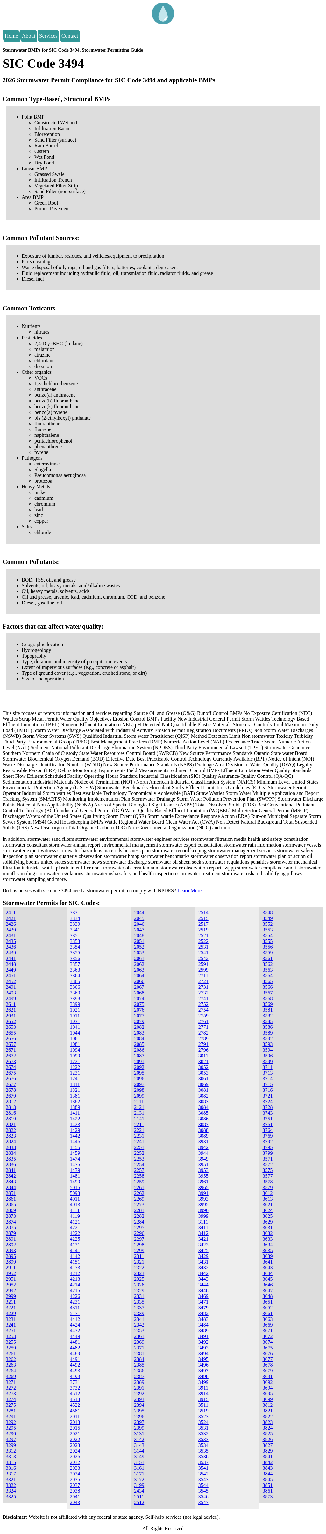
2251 (139, 1147)
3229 (11, 1313)
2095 (139, 1073)
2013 (75, 1422)
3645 (267, 1279)
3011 (203, 1055)
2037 (75, 1485)
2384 (139, 1359)
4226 (75, 1296)
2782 (203, 1032)
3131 (139, 1433)
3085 (203, 1113)
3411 (203, 1227)
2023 (75, 1445)
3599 (267, 1061)
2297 (139, 1239)
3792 (267, 1141)
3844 (267, 1473)
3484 (203, 1325)
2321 (139, 1262)
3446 (203, 1290)
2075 (139, 1004)
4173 (75, 1267)
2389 (139, 1382)
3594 (267, 1050)
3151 (139, 1462)
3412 (203, 1233)
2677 (11, 1084)
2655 (11, 1032)
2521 (203, 935)
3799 (267, 1153)
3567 (267, 992)
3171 (139, 1473)
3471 (203, 1302)
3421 (203, 1239)
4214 (75, 1284)
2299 (139, 1250)
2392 (139, 1393)
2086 (139, 1050)
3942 (203, 1147)
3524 (203, 1422)
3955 (203, 1176)
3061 (203, 1078)
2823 (11, 1136)
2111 (139, 1101)
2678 (11, 1090)
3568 (267, 998)
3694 (267, 1388)
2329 (139, 1290)
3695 (267, 1393)
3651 (267, 1302)
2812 (11, 1101)
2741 (203, 998)
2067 (139, 987)
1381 (75, 1095)
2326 (139, 1284)
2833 (11, 1147)
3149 (139, 1456)
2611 (11, 1004)
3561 (267, 958)
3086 (203, 1118)
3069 (203, 1084)
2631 (11, 1015)
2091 (139, 1061)
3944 (203, 1153)
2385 (139, 1365)
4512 (75, 1393)
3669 (267, 1325)
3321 (11, 1479)
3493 (203, 1347)
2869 (11, 1210)
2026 (75, 1456)
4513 (75, 1399)
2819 (11, 1118)
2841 (11, 1170)
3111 (203, 1221)
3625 (267, 1216)
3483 (203, 1319)
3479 (203, 1307)
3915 (203, 1399)
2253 (139, 1158)
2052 (139, 947)
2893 (11, 1250)
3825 (267, 1433)
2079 (139, 1021)
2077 (139, 1015)
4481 (75, 1342)
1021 (75, 1010)
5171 (75, 1313)
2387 (139, 1376)
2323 (139, 1273)
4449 (75, 1336)
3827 (267, 1445)
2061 (139, 958)
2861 (11, 1199)
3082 (203, 1095)
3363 (75, 970)
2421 (11, 918)
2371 (139, 1347)
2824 (11, 1141)
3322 (11, 1485)
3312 (11, 1451)
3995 (203, 1204)
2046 (139, 924)
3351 (75, 935)
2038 (75, 1491)
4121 (75, 1221)
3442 (203, 1273)
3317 (11, 1473)
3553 (267, 929)
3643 (267, 1267)
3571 (267, 1158)
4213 (75, 1279)
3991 (203, 1193)
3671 (267, 1330)
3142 (139, 1439)
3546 (203, 1496)
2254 (139, 1164)
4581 (75, 1410)
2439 (11, 952)
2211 (139, 1124)
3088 (203, 1130)
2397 (139, 1422)
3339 (75, 924)
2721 (203, 981)
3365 (75, 981)
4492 (75, 1365)
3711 (267, 1067)
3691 (267, 1376)
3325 (11, 1496)
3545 (203, 1491)
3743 (267, 1113)
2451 (11, 975)
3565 (267, 981)
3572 (267, 1164)
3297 (11, 1439)
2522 (203, 941)
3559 (267, 952)
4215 (75, 1290)
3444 (203, 1284)
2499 (11, 998)
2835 (11, 1158)
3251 (11, 1330)
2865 (11, 1204)
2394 (139, 1405)
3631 (267, 1227)
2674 (11, 1067)
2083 (139, 1032)
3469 (203, 1296)
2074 (139, 998)
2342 (139, 1325)
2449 (11, 970)
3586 (267, 1027)
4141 (75, 1250)
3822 (267, 1416)
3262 (11, 1359)
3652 (267, 1307)
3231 (11, 1319)
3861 (267, 1491)
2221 (139, 1130)
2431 (11, 935)
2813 (11, 1107)
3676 (267, 1353)
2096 (139, 1078)
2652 (11, 1021)
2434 (139, 1491)
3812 (267, 1405)
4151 (75, 1262)
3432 (203, 1267)
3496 (203, 1365)
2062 (139, 964)
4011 (75, 1199)
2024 (75, 1451)
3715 (267, 1084)
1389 (75, 1107)
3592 (267, 1038)
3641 (267, 1262)
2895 (11, 1256)
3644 (267, 1273)
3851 (267, 1485)
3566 (267, 987)
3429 (203, 1256)
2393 (139, 1399)
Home (11, 36)
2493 (11, 992)
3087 (203, 1124)
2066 (139, 981)
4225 (75, 1239)
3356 (75, 958)
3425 (203, 1250)
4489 (75, 1353)
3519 (203, 1410)
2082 (139, 1027)
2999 (11, 1296)
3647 (267, 1290)
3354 (75, 947)
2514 (203, 912)
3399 (75, 1004)
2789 (203, 1038)
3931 (203, 1141)
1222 (75, 1067)
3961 (203, 1181)
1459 (75, 1153)
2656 (11, 1038)
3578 (267, 1181)
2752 (203, 1004)
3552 (267, 924)
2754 (203, 1010)
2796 (203, 1050)
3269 (11, 1376)
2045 (139, 918)
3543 (203, 1479)
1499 (75, 1181)
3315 (11, 1462)
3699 (267, 1399)
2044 (139, 912)
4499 (75, 1376)
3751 (267, 1118)
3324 (11, 1491)
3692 (267, 1382)
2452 (11, 981)
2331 (139, 1296)
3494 (203, 1353)
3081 (203, 1090)
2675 (11, 1073)
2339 (139, 1313)
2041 (75, 1496)
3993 (203, 1199)
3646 (267, 1284)
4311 (75, 1307)
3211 (11, 1302)
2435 (11, 941)
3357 (75, 964)
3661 (267, 1313)
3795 (267, 1147)
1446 (75, 1141)
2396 (139, 1416)
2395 (139, 1410)
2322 (139, 1267)
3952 (11, 1273)
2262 (139, 1193)
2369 (139, 1342)
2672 (11, 1055)
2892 (11, 1244)
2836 (11, 1164)
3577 (267, 1176)
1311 (75, 1084)
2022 (75, 1439)
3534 (203, 1445)
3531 (203, 1428)
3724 (267, 1101)
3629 (267, 1221)
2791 (203, 1044)
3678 (267, 1365)
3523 (203, 1416)
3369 (75, 992)
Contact (69, 36)
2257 (139, 1170)
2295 (139, 1227)
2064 (139, 975)
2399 (139, 1428)
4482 (75, 1347)
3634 (267, 1244)
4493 (75, 1370)
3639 (267, 1256)
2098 (139, 1090)
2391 (139, 1388)
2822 (11, 1130)
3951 (203, 1164)
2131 (139, 1113)
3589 (267, 1032)
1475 (75, 1164)
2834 (11, 1153)
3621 (267, 1204)
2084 (139, 1038)
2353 (139, 1330)
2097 (139, 1084)
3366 (75, 987)
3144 (139, 1451)
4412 (75, 1319)
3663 (267, 1319)
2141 (139, 1118)
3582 (267, 1015)
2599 (203, 970)
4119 (75, 1216)
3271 (11, 1382)
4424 (75, 1325)
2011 (75, 1416)
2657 (11, 1044)
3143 (139, 1445)
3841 (267, 1456)
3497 (203, 1370)
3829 (267, 1451)
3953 (203, 1170)
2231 (139, 1136)
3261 (11, 1353)
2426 (11, 924)
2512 (139, 1502)
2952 (11, 1284)
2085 (139, 1044)
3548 (267, 912)
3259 (11, 1347)
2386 (139, 1370)
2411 (11, 912)
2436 (11, 947)
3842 (267, 1462)
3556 (267, 947)
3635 (267, 1250)
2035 (75, 1479)
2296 (139, 1233)
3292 (11, 1422)
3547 (203, 1502)
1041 (75, 1027)
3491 (203, 1336)
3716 (267, 1090)
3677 (267, 1359)
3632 (267, 1233)
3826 (267, 1439)
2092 (139, 1067)
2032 (75, 1462)
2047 (139, 929)
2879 (11, 1233)
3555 (267, 941)
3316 (11, 1468)
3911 (203, 1388)
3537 (203, 1462)
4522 (75, 1405)
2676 (11, 1078)
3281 (11, 1410)
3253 (11, 1336)
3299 (11, 1445)
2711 (203, 975)
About (29, 36)
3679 (267, 1370)
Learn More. (190, 890)
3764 (267, 1130)
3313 (11, 1456)
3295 (11, 1428)
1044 (75, 1032)
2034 (75, 1473)
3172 (139, 1479)
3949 (203, 1158)
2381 (139, 1353)
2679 (11, 1095)
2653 (11, 1027)
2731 (203, 987)
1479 (75, 1170)
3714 (267, 1078)
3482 (203, 1313)
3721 (267, 1095)
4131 (75, 1244)
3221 (11, 1307)
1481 (75, 1176)
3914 (203, 1393)
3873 (267, 1496)
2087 (139, 1055)
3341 (75, 929)
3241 (11, 1325)
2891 (11, 1239)
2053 (139, 952)
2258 (139, 1176)
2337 (139, 1307)
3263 (11, 1365)
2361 (139, 1336)
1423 (75, 1124)
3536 (203, 1456)
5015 (75, 1187)
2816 (11, 1113)
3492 (203, 1342)
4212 (75, 1273)
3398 (75, 998)
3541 (203, 1468)
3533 (203, 1439)
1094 (75, 1050)
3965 (203, 1187)
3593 (267, 1044)
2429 (11, 929)
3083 (203, 1101)
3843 (267, 1468)
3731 (75, 1382)
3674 (267, 1342)
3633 (267, 1239)
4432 (75, 1330)
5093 (75, 1193)
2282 (139, 1216)
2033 (75, 1468)
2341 (139, 1319)
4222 (75, 1233)
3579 (267, 1187)
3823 (267, 1422)
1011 (75, 1015)
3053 (203, 1073)
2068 (139, 992)
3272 (11, 1388)
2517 (203, 924)
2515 (203, 918)
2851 (11, 1193)
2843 (11, 1181)
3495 (203, 1359)
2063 (139, 970)
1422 (75, 1118)
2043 (75, 1502)
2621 (11, 1010)
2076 (139, 1010)
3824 (267, 1428)
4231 (75, 1302)
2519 (203, 929)
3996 (203, 1210)
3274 (11, 1399)
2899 (11, 1262)
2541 (203, 952)
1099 (75, 1055)
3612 (267, 1193)
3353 (75, 941)
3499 (203, 1382)
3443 (203, 1279)
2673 (11, 1061)
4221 (75, 1227)
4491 (75, 1359)
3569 (267, 1004)
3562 (267, 964)
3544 (203, 1485)
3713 (267, 1073)
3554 (267, 935)
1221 (75, 1061)
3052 (203, 1067)
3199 (139, 1485)
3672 (267, 1336)
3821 (267, 1410)
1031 (75, 1021)
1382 (75, 1101)
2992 (11, 1290)
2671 (11, 1050)
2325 (139, 1279)
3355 (75, 952)
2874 (11, 1221)
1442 (75, 1136)
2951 (11, 1279)
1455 (75, 1147)
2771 (203, 1027)
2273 (139, 1204)
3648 (267, 1296)
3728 (267, 1107)
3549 (267, 918)
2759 (203, 1015)
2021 (75, 1433)
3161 (139, 1468)
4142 (75, 1256)
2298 (139, 1244)
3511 (203, 1405)
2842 (11, 1176)
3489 (203, 1330)
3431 (203, 1262)
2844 (11, 1187)
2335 (139, 1302)
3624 (267, 1210)
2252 (139, 1153)
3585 (267, 1021)
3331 (75, 912)
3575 (267, 1170)
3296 (11, 1433)
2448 (11, 964)
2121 (139, 1107)
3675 (267, 1347)
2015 (75, 1428)
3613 (267, 1199)
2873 (11, 1216)
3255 (11, 1342)
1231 (75, 1073)
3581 (267, 1010)
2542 (203, 958)
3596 (267, 1055)
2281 (139, 1210)
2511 (139, 1496)
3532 (203, 1433)
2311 (139, 1256)
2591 (203, 964)
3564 (267, 975)
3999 (203, 1216)
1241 (75, 1078)
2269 (139, 1199)
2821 (11, 1124)
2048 (139, 935)
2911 (11, 1267)
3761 (267, 1124)
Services (48, 36)
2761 (203, 1021)
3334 (75, 918)
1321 (75, 1090)
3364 (75, 975)
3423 (203, 1244)
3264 (11, 1370)
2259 (139, 1181)
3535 (203, 1451)
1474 (75, 1158)
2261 (139, 1187)
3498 (203, 1376)
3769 (267, 1136)
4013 (75, 1204)
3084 (203, 1107)
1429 (75, 1130)
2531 (203, 947)
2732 (203, 992)
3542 (203, 1473)
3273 (11, 1393)
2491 (11, 987)
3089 (203, 1136)
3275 (11, 1405)
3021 (203, 1061)
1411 (75, 1113)
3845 (267, 1479)
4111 (75, 1210)
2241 (139, 1141)
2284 (139, 1221)
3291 (11, 1416)
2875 (11, 1227)
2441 (11, 958)
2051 (139, 941)
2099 (139, 1095)
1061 (75, 1038)
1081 (75, 1044)
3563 (267, 970)
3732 (75, 1388)
